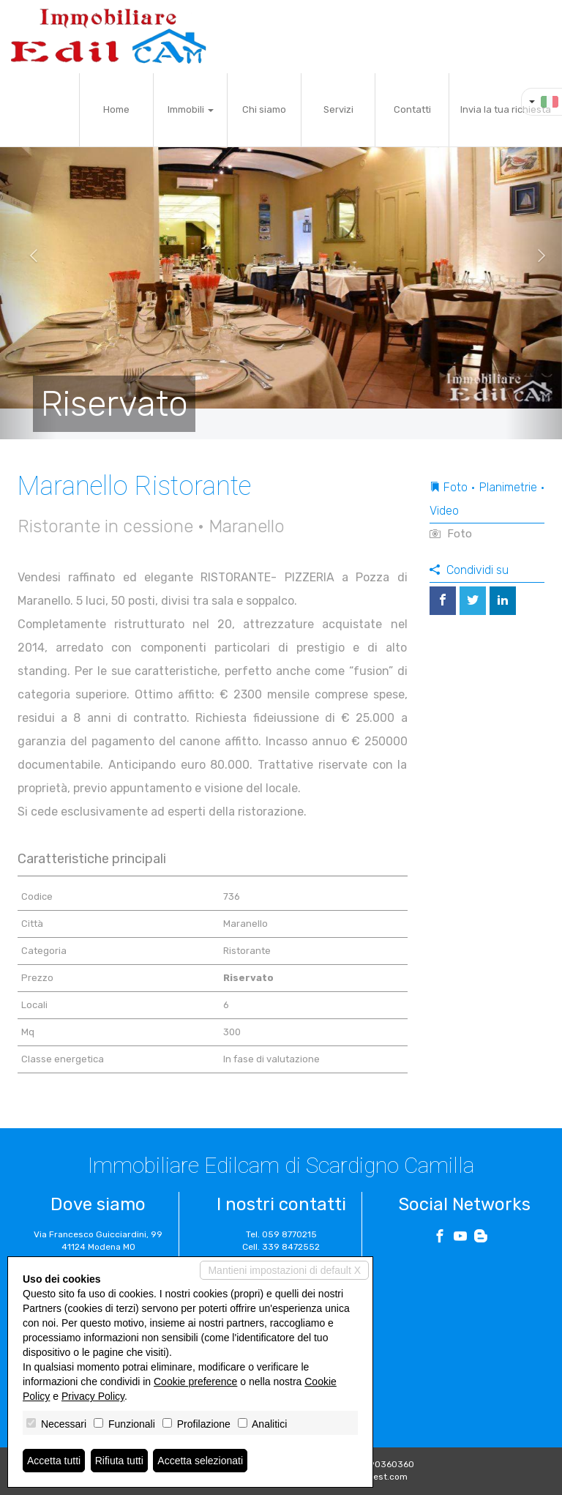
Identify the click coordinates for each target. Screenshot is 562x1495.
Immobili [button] (191, 109)
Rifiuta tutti (119, 1460)
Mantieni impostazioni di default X (284, 1270)
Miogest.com (380, 1477)
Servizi (338, 109)
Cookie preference (195, 1381)
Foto (451, 533)
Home (116, 109)
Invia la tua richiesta (505, 109)
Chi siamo (264, 109)
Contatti (412, 109)
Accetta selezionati (200, 1460)
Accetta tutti (53, 1460)
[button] (28, 256)
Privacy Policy (92, 1396)
